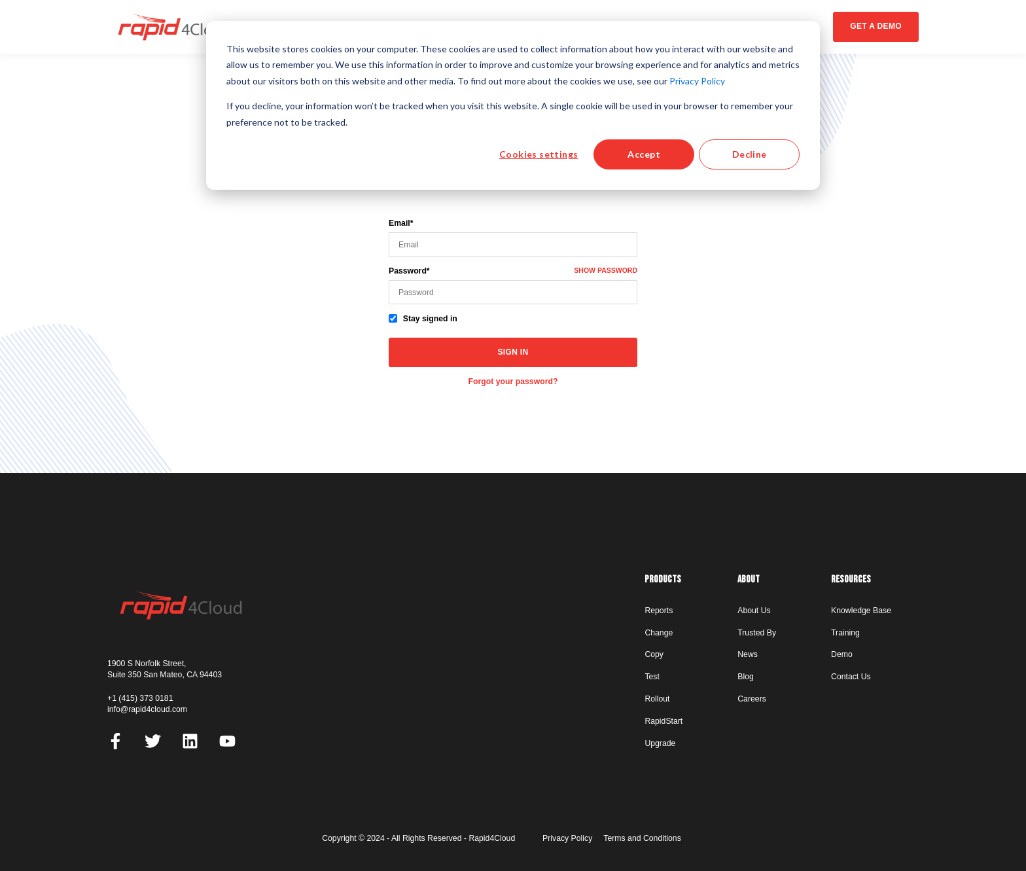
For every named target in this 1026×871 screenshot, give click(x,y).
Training (845, 632)
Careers (751, 698)
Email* (401, 223)
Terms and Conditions (642, 838)
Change (659, 632)
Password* (409, 271)
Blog (745, 676)
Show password (605, 270)
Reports (659, 610)
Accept (644, 154)
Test (652, 676)
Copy (654, 654)
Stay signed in (430, 318)
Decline (749, 154)
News (747, 654)
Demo (842, 654)
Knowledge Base (861, 610)
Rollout (657, 698)
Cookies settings (538, 154)
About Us (753, 610)
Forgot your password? (513, 381)
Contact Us (851, 676)
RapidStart (663, 721)
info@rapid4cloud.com (147, 709)
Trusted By (756, 632)
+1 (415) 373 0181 (140, 698)
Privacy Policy (697, 80)
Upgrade (660, 743)
